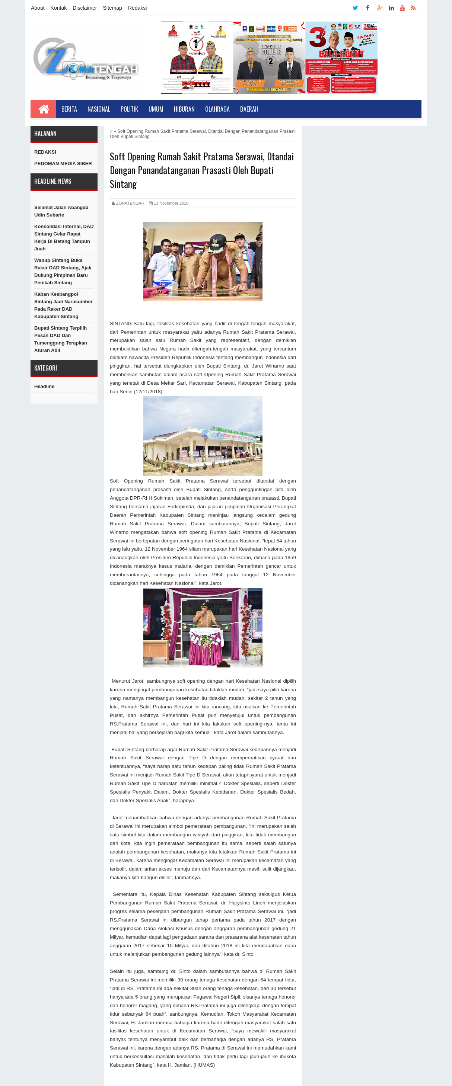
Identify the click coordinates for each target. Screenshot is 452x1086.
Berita (69, 109)
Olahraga (217, 109)
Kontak (59, 8)
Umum (156, 109)
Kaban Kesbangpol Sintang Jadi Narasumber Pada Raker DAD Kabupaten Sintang (63, 305)
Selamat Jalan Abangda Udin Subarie (61, 211)
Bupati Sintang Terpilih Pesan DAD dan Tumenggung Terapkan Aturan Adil (60, 339)
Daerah (249, 109)
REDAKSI (45, 152)
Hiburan (184, 109)
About (38, 8)
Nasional (98, 109)
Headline (44, 386)
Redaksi (137, 8)
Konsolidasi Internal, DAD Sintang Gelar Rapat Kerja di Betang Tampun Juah (64, 238)
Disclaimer (85, 8)
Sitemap (112, 8)
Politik (129, 109)
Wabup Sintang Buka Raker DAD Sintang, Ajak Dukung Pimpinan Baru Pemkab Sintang (62, 271)
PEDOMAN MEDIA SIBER (63, 163)
